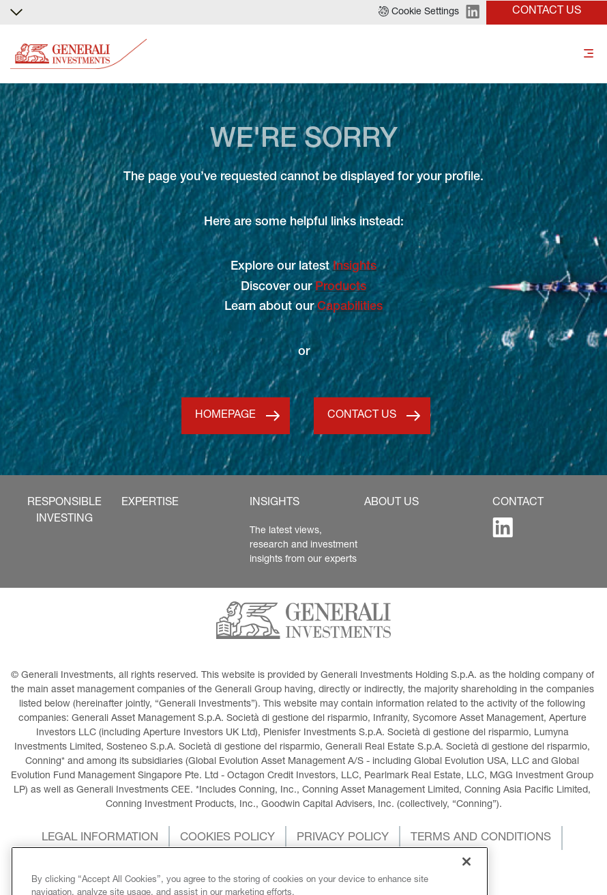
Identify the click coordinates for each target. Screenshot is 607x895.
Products (340, 287)
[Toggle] (588, 54)
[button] (419, 12)
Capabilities (350, 307)
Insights (354, 267)
